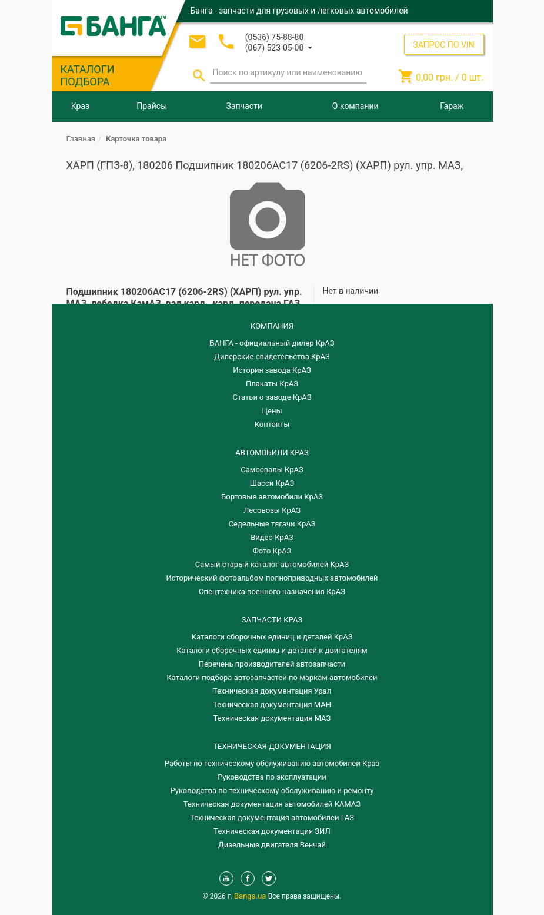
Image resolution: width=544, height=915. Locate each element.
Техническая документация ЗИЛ (271, 831)
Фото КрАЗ (272, 550)
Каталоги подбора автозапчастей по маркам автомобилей (272, 677)
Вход (411, 32)
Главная (80, 138)
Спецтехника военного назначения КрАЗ (272, 591)
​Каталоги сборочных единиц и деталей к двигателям (271, 650)
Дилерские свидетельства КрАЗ (272, 356)
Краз (80, 106)
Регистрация (452, 32)
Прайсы (151, 106)
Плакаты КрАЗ (272, 383)
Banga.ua (251, 895)
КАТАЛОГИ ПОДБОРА (88, 75)
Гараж (451, 106)
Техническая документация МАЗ (272, 718)
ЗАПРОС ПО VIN (443, 44)
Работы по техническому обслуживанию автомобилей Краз (272, 763)
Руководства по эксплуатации (272, 777)
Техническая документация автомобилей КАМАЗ (272, 804)
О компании (355, 106)
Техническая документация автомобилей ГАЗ (272, 817)
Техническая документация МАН (272, 704)
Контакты (272, 424)
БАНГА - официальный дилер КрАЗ (272, 343)
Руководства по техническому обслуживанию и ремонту (272, 790)
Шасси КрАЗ (272, 483)
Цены (272, 410)
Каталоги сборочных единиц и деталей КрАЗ (272, 636)
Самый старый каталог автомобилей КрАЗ (272, 564)
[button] (278, 47)
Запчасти (244, 106)
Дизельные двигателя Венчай (272, 844)
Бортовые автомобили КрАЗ (272, 496)
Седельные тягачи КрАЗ (272, 523)
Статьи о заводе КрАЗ (272, 397)
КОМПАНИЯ (272, 325)
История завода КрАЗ (272, 370)
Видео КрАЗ (272, 537)
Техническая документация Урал (272, 691)
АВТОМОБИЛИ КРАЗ (271, 452)
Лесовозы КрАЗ (272, 510)
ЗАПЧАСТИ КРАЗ (272, 619)
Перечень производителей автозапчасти (272, 663)
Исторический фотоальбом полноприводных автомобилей (272, 577)
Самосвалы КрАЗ (272, 469)
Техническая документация (272, 746)
